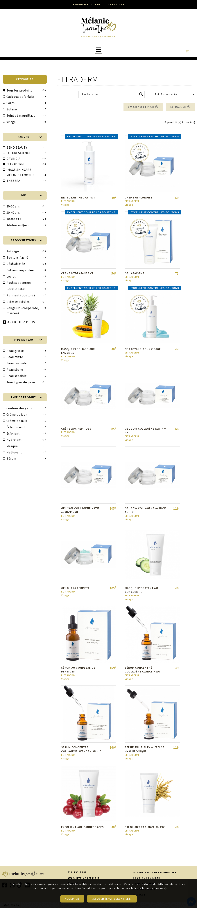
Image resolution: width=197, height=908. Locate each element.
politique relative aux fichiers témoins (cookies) (133, 900)
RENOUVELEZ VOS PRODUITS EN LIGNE (98, 4)
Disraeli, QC (76, 883)
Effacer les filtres (143, 107)
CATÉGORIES (24, 79)
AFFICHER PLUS (21, 322)
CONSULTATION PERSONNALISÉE (154, 872)
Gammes (29, 137)
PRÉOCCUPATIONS (26, 240)
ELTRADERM (180, 107)
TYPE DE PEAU (27, 339)
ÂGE (31, 195)
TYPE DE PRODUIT (26, 397)
